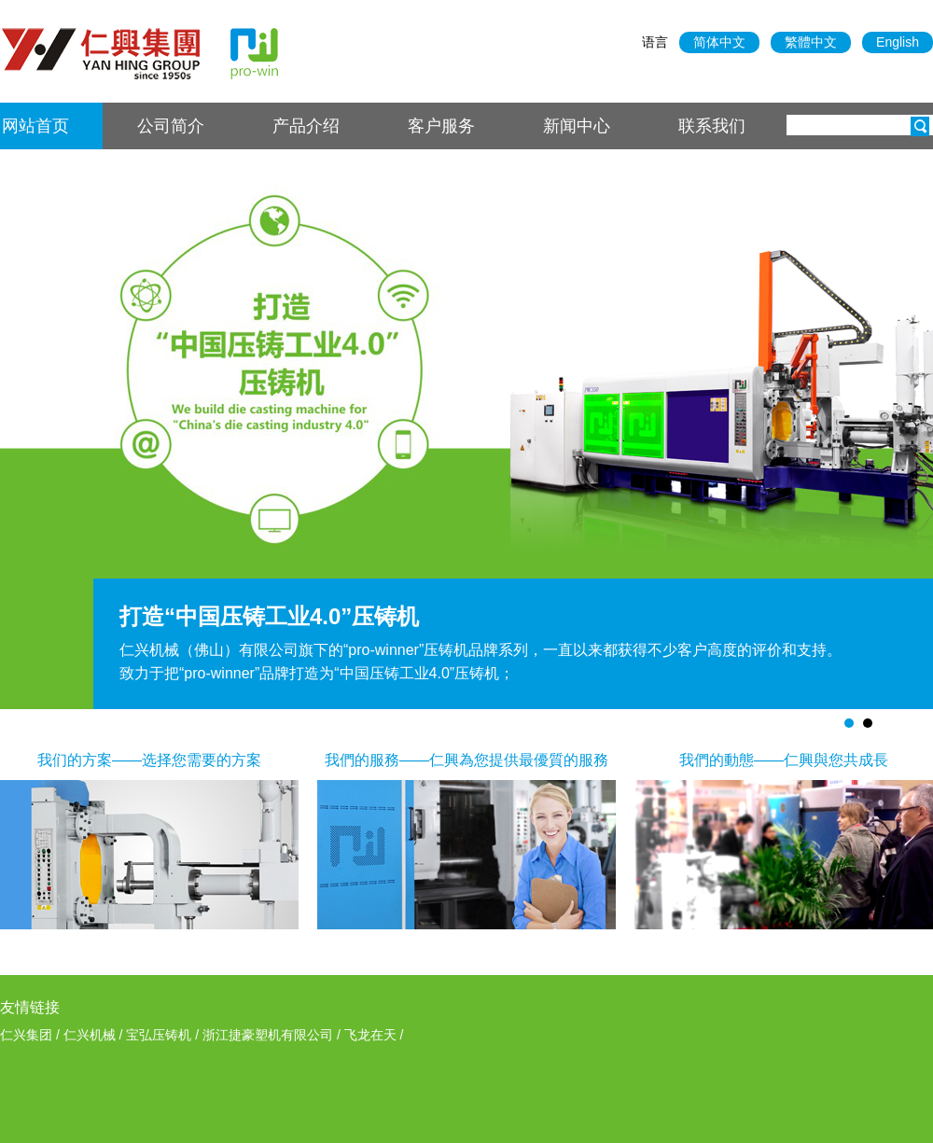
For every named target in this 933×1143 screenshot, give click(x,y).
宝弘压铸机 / (164, 1034)
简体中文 (719, 42)
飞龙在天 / (374, 1034)
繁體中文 (811, 42)
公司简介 (170, 126)
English (897, 42)
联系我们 (711, 126)
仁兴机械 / (95, 1034)
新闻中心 (576, 126)
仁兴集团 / (31, 1034)
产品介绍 (306, 126)
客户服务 (441, 126)
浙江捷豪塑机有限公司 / (273, 1034)
